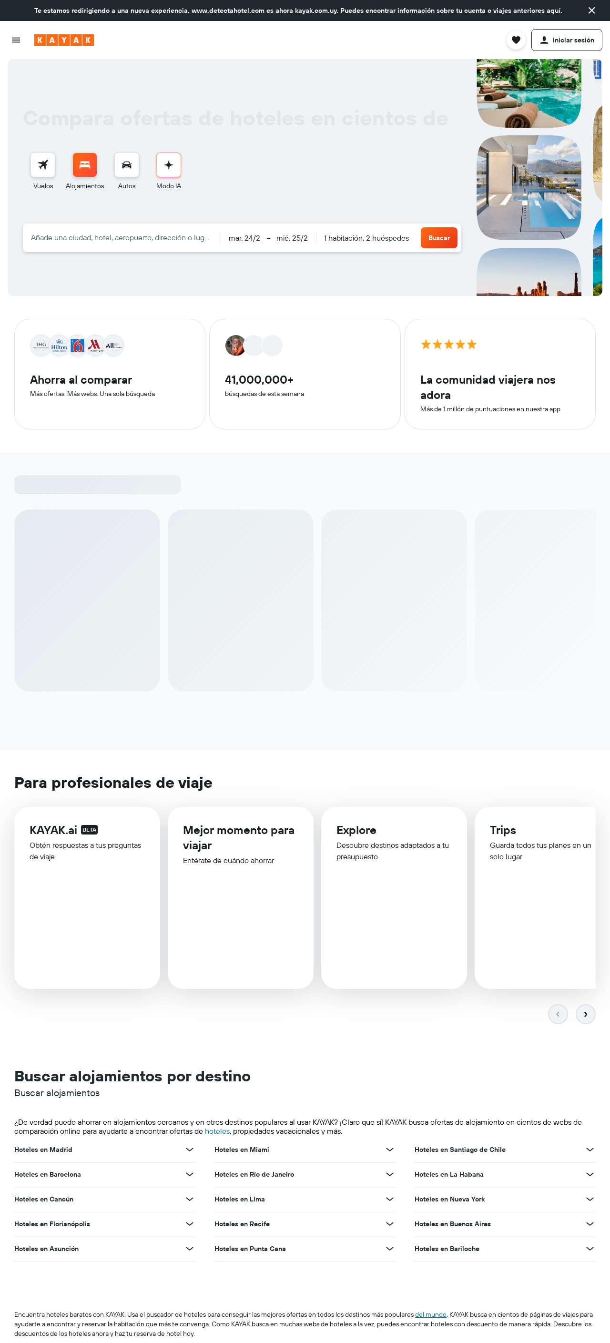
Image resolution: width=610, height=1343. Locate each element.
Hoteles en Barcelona (47, 1175)
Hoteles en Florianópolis (52, 1225)
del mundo (431, 1315)
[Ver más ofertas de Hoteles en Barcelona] (189, 1175)
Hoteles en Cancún (43, 1200)
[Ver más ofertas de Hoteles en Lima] (390, 1200)
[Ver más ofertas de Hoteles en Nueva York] (590, 1200)
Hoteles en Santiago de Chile (460, 1150)
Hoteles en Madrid (43, 1150)
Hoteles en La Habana (449, 1175)
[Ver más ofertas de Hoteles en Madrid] (189, 1150)
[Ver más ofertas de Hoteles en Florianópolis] (189, 1225)
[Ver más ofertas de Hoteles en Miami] (390, 1150)
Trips (503, 834)
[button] (592, 10)
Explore (356, 833)
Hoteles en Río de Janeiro (254, 1175)
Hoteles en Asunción (46, 1249)
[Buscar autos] (126, 165)
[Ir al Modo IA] (169, 165)
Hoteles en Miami (241, 1150)
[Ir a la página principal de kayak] (64, 40)
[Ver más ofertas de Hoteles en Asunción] (189, 1249)
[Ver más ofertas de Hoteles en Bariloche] (590, 1249)
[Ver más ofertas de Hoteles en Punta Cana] (390, 1249)
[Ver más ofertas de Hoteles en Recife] (390, 1225)
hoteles (217, 1132)
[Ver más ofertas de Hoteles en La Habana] (590, 1175)
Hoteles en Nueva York (450, 1200)
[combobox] (122, 237)
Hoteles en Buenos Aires (453, 1225)
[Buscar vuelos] (42, 165)
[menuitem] (43, 172)
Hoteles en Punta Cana (250, 1249)
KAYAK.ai (53, 831)
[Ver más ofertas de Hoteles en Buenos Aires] (590, 1225)
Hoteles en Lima (239, 1200)
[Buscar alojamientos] (84, 165)
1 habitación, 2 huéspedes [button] (366, 238)
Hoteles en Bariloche (447, 1249)
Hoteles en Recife (242, 1225)
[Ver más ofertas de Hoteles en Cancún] (189, 1200)
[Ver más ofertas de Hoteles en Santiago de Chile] (590, 1150)
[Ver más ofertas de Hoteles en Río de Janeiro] (390, 1175)
